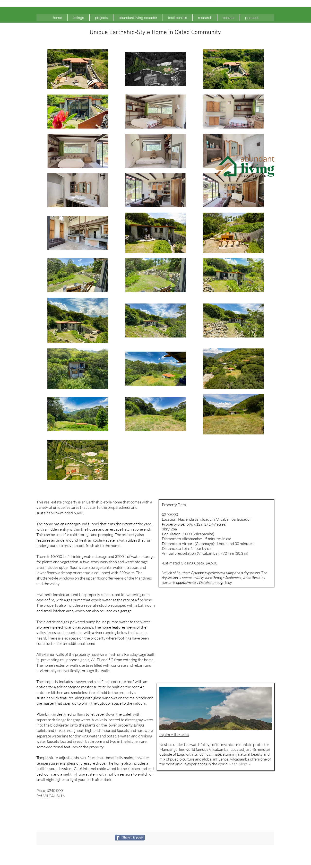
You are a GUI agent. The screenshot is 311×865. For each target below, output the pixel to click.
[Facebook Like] (170, 837)
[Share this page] (130, 837)
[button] (78, 17)
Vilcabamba (218, 749)
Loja (180, 754)
